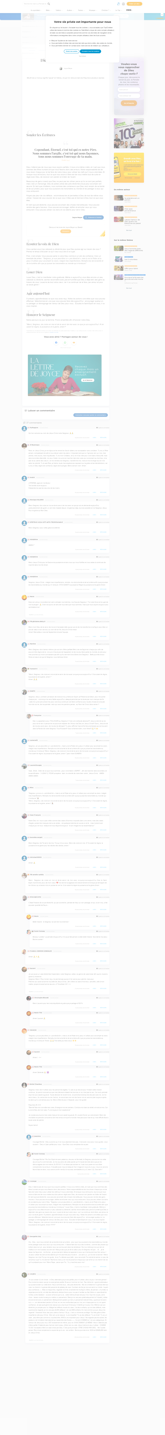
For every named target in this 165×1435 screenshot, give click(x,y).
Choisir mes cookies (71, 51)
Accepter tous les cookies (90, 51)
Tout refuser (82, 56)
